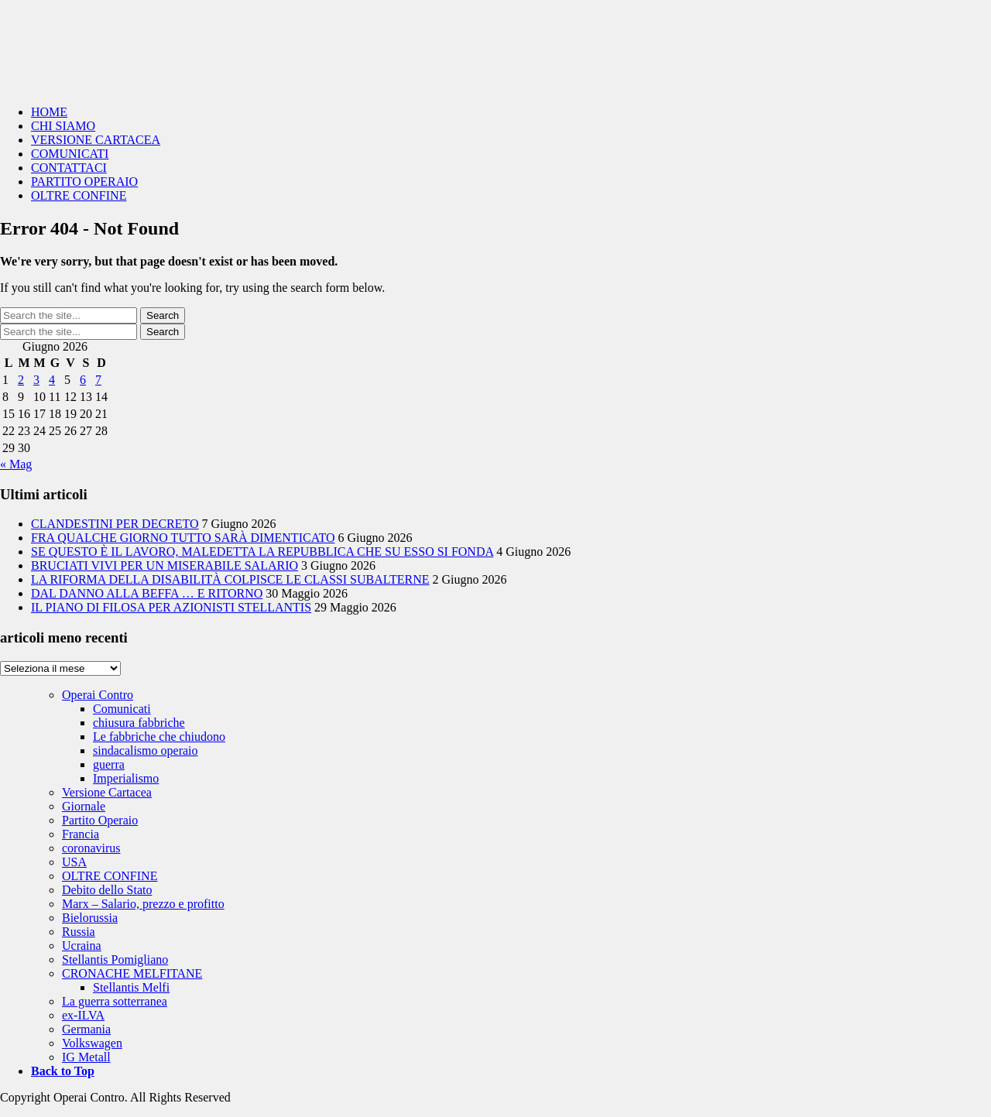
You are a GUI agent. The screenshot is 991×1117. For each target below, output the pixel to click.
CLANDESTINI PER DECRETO (115, 523)
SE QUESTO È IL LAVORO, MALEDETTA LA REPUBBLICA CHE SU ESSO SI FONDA (262, 551)
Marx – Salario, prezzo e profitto (143, 903)
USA (74, 862)
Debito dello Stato (107, 889)
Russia (78, 931)
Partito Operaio (100, 820)
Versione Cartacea (107, 792)
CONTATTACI (69, 167)
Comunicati (122, 708)
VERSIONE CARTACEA (95, 139)
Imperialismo (126, 778)
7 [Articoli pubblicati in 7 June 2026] (98, 379)
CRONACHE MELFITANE (132, 973)
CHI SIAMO (63, 125)
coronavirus (91, 848)
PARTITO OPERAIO (84, 181)
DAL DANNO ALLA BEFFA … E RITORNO (146, 593)
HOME (49, 111)
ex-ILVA (83, 1015)
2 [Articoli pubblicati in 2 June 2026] (21, 379)
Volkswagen (92, 1043)
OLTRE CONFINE (78, 195)
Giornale (83, 806)
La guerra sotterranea (114, 1001)
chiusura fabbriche (139, 722)
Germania (86, 1029)
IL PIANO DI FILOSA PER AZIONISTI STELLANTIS (171, 607)
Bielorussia (90, 917)
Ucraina (81, 945)
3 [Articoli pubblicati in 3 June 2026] (36, 379)
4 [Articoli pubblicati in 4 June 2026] (52, 379)
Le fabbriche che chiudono (159, 736)
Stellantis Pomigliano (115, 959)
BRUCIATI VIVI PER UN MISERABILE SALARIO (164, 565)
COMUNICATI (69, 153)
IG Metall (86, 1057)
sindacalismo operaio (145, 750)
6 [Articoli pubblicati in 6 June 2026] (83, 379)
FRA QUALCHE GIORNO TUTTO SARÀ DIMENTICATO (182, 537)
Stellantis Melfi (131, 987)
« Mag (16, 464)
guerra (109, 764)
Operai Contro (495, 46)
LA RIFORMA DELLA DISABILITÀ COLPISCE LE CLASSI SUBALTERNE (230, 579)
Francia (80, 834)
